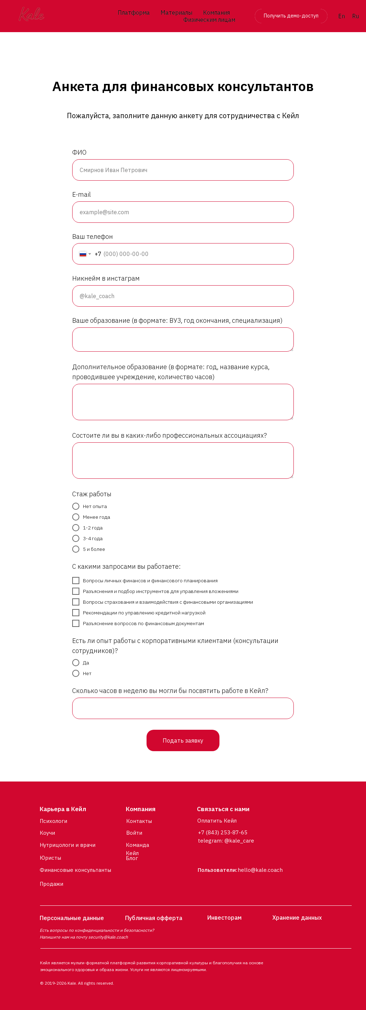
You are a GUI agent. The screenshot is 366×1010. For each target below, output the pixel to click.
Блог (132, 858)
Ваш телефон (92, 236)
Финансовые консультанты (75, 869)
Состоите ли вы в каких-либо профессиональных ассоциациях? (169, 435)
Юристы (50, 857)
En (341, 16)
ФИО (79, 152)
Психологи (53, 821)
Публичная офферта (153, 917)
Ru (355, 16)
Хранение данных (297, 917)
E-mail (81, 194)
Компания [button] (216, 12)
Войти (134, 832)
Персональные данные (72, 917)
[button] (291, 16)
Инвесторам (224, 917)
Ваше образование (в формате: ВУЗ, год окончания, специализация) (177, 320)
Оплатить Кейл (217, 820)
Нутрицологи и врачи (67, 844)
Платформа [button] (134, 12)
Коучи (47, 832)
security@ (98, 937)
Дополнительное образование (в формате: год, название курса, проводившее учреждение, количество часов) (170, 372)
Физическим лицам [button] (209, 19)
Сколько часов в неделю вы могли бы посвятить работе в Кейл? (170, 691)
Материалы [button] (176, 12)
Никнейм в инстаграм (106, 278)
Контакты (139, 821)
